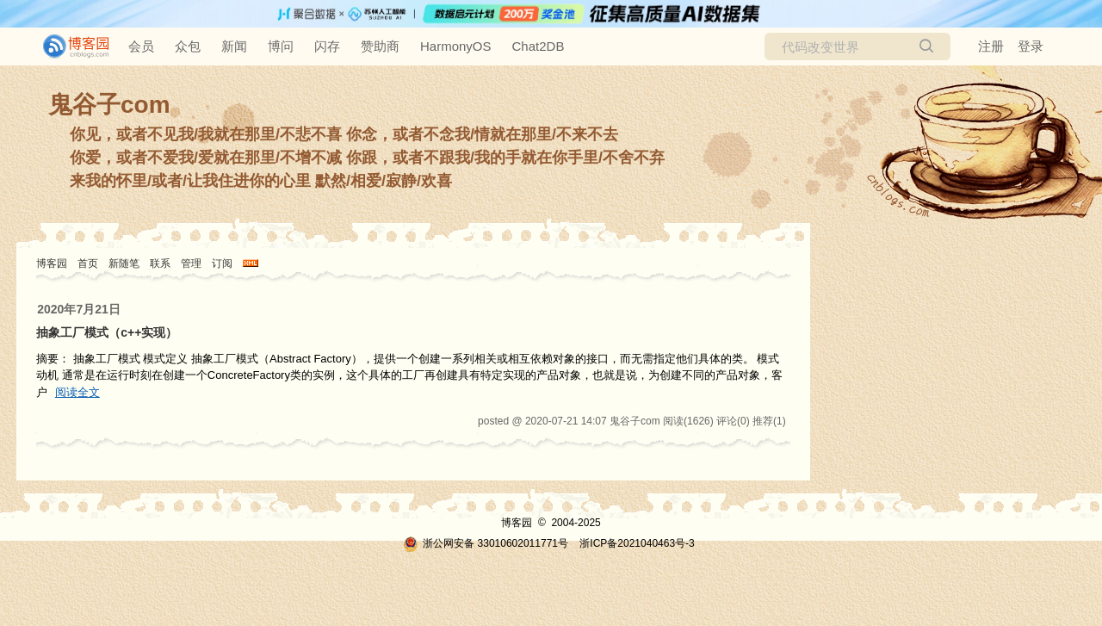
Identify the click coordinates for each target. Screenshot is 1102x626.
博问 (281, 46)
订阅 (222, 263)
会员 (141, 46)
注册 (991, 46)
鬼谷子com (109, 104)
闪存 (327, 46)
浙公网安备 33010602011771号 (485, 543)
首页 (87, 263)
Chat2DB (538, 46)
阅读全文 (77, 392)
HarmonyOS (456, 46)
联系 (160, 263)
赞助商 (380, 46)
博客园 (51, 263)
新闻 (234, 46)
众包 (188, 46)
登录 (1030, 46)
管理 (191, 263)
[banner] (68, 46)
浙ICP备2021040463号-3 (636, 543)
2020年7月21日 (79, 309)
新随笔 (123, 263)
